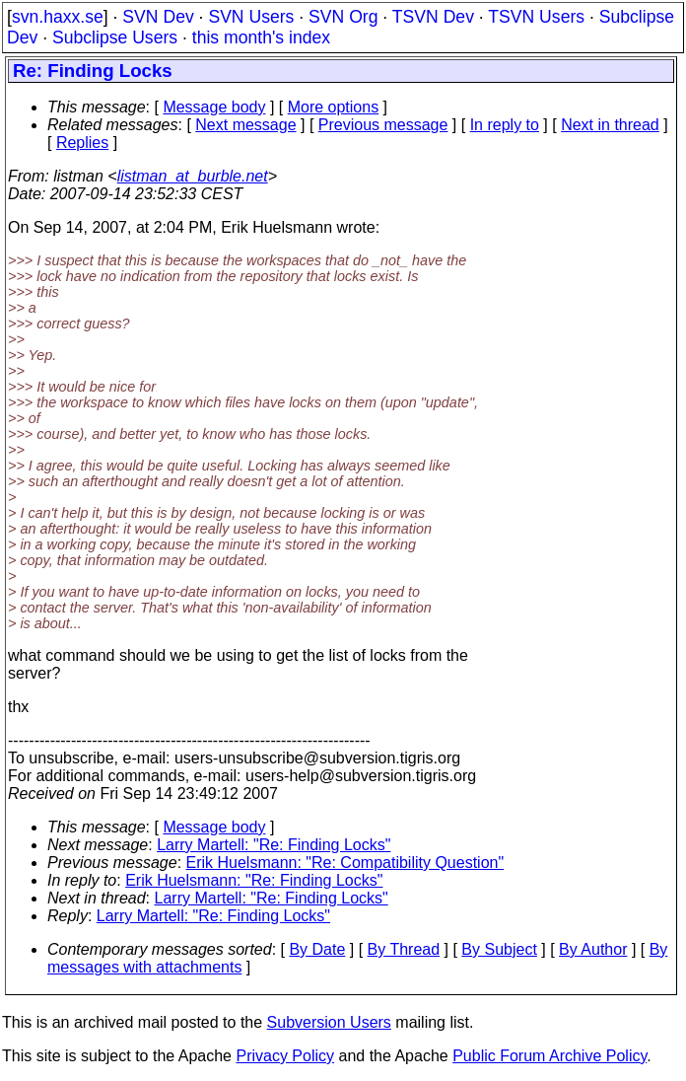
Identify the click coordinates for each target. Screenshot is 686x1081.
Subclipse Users (114, 37)
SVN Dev (157, 17)
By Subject (498, 949)
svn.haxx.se (57, 17)
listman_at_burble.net (192, 176)
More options (333, 107)
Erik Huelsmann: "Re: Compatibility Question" (345, 862)
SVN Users (251, 17)
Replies (82, 142)
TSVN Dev (433, 17)
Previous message (383, 124)
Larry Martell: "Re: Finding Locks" (273, 844)
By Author (593, 949)
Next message (245, 124)
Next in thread (610, 124)
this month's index (261, 37)
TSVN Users (536, 17)
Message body (214, 107)
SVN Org (343, 17)
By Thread (404, 949)
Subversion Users (329, 1022)
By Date (317, 949)
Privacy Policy (285, 1055)
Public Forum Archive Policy (549, 1055)
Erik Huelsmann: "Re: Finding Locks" (253, 880)
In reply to (504, 124)
